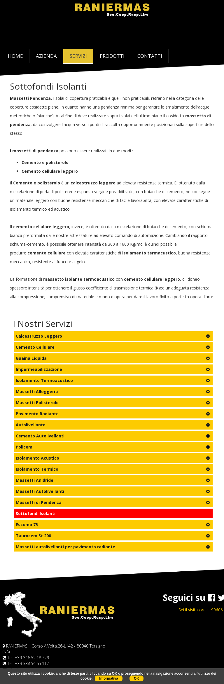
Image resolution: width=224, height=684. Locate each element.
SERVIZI (78, 56)
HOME (18, 55)
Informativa (108, 678)
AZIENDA (46, 56)
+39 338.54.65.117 (32, 663)
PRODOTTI (112, 56)
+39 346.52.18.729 (32, 657)
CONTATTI (149, 56)
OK (136, 678)
